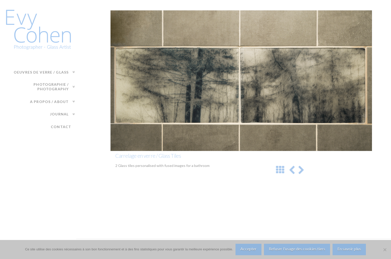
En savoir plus (349, 248)
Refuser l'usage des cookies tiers (297, 248)
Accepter (248, 248)
